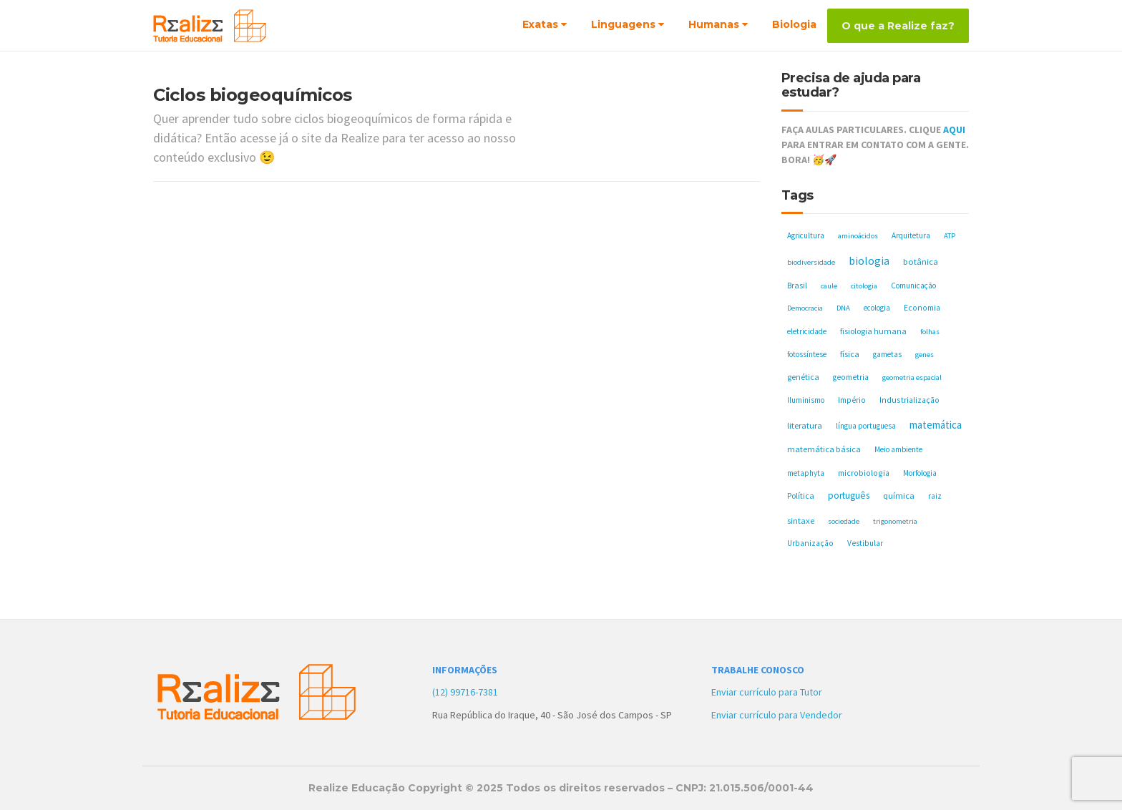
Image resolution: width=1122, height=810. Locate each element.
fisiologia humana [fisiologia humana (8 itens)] (873, 331)
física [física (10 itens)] (849, 353)
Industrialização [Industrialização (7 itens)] (909, 399)
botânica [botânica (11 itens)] (920, 261)
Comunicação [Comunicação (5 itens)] (913, 285)
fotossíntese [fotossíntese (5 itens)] (806, 354)
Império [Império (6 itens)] (852, 400)
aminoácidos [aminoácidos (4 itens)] (858, 235)
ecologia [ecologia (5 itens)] (877, 308)
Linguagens (623, 24)
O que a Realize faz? (898, 25)
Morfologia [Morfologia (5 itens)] (920, 473)
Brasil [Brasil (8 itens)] (797, 285)
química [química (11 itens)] (898, 495)
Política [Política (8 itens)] (800, 495)
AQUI (954, 129)
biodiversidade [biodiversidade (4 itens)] (811, 262)
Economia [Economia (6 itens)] (922, 308)
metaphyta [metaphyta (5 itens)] (805, 473)
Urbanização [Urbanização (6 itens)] (810, 543)
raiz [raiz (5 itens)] (935, 496)
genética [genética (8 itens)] (803, 376)
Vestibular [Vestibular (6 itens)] (865, 543)
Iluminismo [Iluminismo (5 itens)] (805, 400)
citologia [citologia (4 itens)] (864, 286)
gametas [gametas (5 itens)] (887, 354)
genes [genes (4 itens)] (924, 354)
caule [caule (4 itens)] (829, 286)
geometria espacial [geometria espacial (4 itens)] (912, 377)
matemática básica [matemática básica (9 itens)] (824, 449)
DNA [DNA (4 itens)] (843, 308)
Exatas (540, 24)
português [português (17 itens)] (848, 495)
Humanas (713, 24)
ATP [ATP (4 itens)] (949, 235)
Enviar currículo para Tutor (766, 691)
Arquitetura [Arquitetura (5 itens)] (911, 235)
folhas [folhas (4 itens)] (930, 331)
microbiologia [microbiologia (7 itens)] (863, 472)
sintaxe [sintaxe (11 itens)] (800, 520)
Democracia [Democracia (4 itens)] (805, 308)
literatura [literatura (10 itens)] (804, 425)
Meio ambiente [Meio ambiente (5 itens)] (898, 449)
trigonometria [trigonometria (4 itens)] (895, 521)
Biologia (794, 24)
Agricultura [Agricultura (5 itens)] (805, 235)
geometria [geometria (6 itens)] (851, 377)
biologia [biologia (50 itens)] (869, 260)
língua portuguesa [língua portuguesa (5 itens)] (866, 426)
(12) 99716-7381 (465, 691)
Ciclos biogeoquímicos (252, 94)
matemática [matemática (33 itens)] (935, 424)
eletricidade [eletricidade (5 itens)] (806, 331)
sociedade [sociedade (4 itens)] (843, 521)
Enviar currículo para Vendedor (776, 714)
